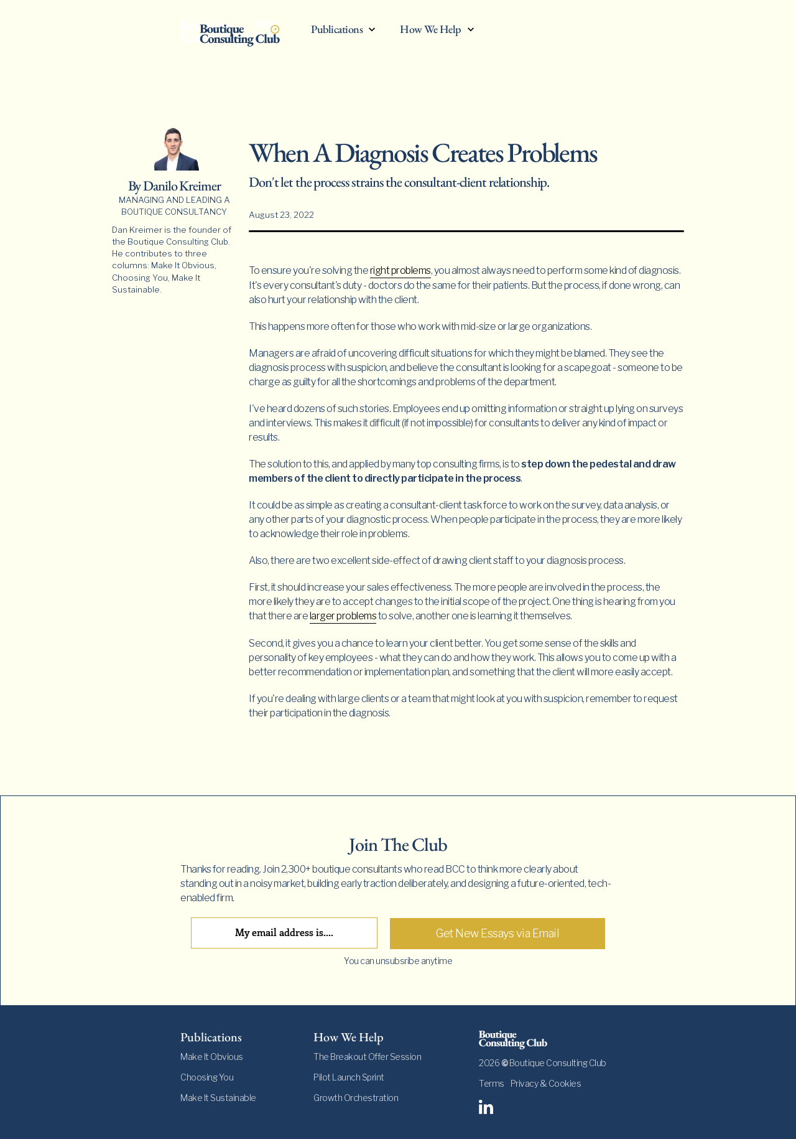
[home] (239, 32)
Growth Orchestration (355, 1097)
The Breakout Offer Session (367, 1056)
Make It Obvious (211, 1056)
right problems (400, 270)
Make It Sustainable (218, 1097)
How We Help (430, 29)
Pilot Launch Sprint (348, 1077)
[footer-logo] (547, 1040)
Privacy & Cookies (546, 1083)
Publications (337, 29)
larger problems (343, 616)
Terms (491, 1083)
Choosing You (206, 1077)
